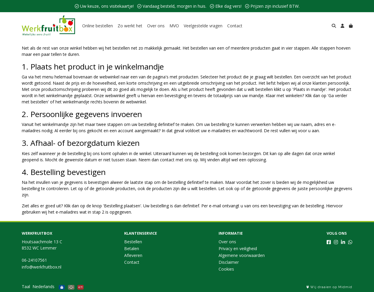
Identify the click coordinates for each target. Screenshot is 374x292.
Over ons (156, 26)
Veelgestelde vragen (203, 26)
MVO (174, 26)
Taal (26, 286)
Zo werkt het (130, 26)
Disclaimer (229, 262)
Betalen (131, 248)
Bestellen (133, 241)
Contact (234, 26)
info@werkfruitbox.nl (41, 267)
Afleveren (133, 255)
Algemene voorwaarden (242, 255)
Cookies (226, 269)
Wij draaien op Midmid (329, 287)
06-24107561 (34, 260)
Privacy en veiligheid (238, 248)
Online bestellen (97, 26)
